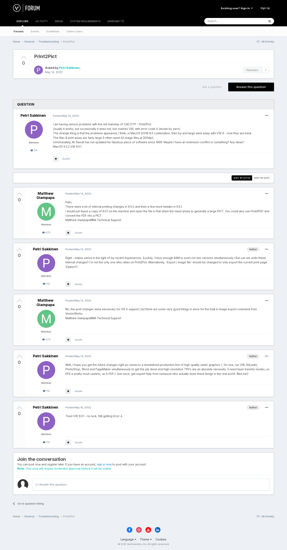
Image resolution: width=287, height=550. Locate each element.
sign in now (104, 464)
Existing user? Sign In (237, 8)
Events (35, 31)
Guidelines (52, 31)
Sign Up (265, 8)
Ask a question (212, 87)
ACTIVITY (42, 21)
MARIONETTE (116, 21)
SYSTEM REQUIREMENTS (85, 21)
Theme (146, 539)
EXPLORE (23, 23)
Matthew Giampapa (45, 195)
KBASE (59, 21)
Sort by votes (242, 178)
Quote (66, 158)
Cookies (160, 539)
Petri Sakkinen (69, 67)
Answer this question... (52, 484)
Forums (19, 31)
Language (128, 539)
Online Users (75, 31)
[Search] (224, 21)
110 (33, 150)
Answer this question (251, 87)
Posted (66, 115)
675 (46, 232)
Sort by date (261, 178)
